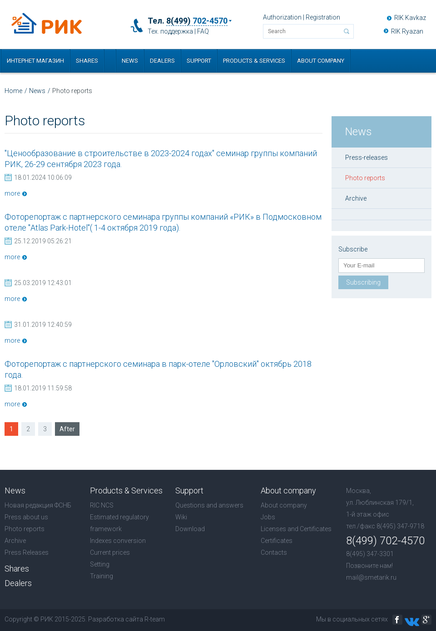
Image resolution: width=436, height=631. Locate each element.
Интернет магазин (35, 60)
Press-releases (366, 157)
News (130, 60)
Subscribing (363, 282)
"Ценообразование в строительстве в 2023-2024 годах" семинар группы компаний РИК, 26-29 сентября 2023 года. (161, 158)
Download (190, 528)
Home (13, 90)
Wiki (181, 517)
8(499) (197, 20)
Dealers (162, 60)
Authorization (282, 17)
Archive (356, 198)
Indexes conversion (118, 540)
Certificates (276, 540)
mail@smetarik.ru (371, 577)
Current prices (110, 552)
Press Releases (27, 552)
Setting (99, 564)
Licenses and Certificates (296, 528)
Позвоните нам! (369, 565)
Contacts (274, 552)
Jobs (268, 517)
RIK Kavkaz (410, 17)
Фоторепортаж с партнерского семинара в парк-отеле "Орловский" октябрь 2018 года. (158, 369)
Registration (323, 17)
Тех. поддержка (170, 31)
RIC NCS (102, 505)
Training (101, 576)
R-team (154, 619)
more (12, 193)
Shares (87, 60)
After (67, 429)
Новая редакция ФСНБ (38, 505)
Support (199, 60)
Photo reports (365, 178)
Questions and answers (209, 505)
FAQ (203, 31)
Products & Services (254, 60)
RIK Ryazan (407, 31)
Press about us (26, 517)
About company (320, 60)
